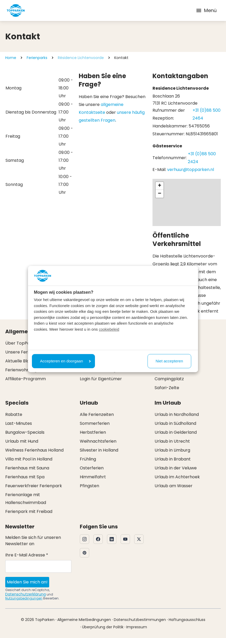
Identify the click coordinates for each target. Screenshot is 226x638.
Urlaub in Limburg (172, 450)
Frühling (88, 459)
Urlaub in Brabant (173, 459)
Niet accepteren (169, 361)
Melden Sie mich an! (27, 582)
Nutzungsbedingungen (23, 598)
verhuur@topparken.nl (190, 170)
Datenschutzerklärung (25, 594)
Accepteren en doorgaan (65, 361)
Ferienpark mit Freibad (28, 511)
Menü (206, 10)
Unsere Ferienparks (25, 352)
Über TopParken (22, 343)
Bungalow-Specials (24, 432)
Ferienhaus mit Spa (24, 477)
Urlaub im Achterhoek (177, 477)
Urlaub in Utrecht (172, 441)
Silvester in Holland (99, 450)
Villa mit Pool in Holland (28, 459)
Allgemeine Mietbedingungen (84, 619)
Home (10, 57)
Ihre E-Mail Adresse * (26, 555)
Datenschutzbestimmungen (140, 619)
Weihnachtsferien (98, 441)
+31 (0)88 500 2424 (202, 158)
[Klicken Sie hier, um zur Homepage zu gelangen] (15, 10)
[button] (159, 186)
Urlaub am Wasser (174, 486)
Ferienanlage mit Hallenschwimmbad (25, 499)
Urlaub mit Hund (21, 441)
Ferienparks (37, 57)
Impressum (136, 627)
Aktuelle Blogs (19, 361)
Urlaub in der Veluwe (176, 468)
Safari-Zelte (167, 388)
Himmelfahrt (93, 477)
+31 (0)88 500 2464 (207, 114)
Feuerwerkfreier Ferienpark (33, 486)
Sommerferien (95, 423)
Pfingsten (89, 486)
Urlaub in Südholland (175, 423)
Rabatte (13, 414)
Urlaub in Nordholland (177, 414)
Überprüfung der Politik (102, 627)
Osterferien (92, 468)
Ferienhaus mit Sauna (27, 468)
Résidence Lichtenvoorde (81, 57)
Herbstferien (93, 432)
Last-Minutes (18, 423)
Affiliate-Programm (25, 379)
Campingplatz (169, 379)
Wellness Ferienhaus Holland (34, 450)
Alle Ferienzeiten (97, 414)
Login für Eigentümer (101, 379)
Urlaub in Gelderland (176, 432)
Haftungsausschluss (187, 619)
